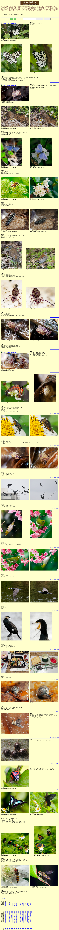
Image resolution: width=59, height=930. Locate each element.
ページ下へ (57, 41)
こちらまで (11, 15)
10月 (25, 903)
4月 (12, 903)
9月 (23, 903)
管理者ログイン (5, 898)
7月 (18, 903)
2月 (7, 903)
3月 (9, 903)
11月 (5, 902)
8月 (20, 903)
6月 (16, 903)
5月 (14, 903)
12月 (8, 902)
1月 (5, 903)
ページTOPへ (52, 41)
